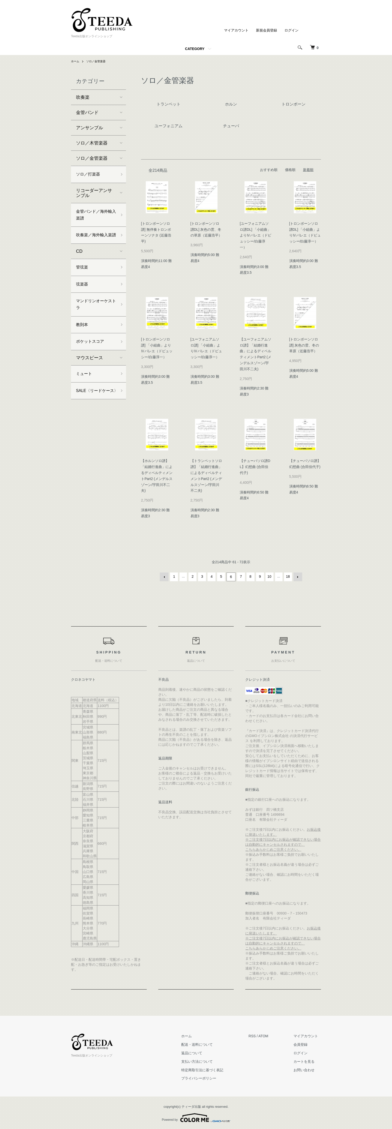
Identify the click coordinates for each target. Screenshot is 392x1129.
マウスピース (89, 375)
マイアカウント (236, 30)
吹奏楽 (83, 97)
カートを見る (307, 1061)
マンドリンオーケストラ (94, 318)
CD (79, 262)
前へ (165, 576)
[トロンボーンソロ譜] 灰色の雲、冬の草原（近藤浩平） (304, 345)
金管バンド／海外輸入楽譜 (94, 216)
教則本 (83, 340)
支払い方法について (205, 1061)
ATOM (269, 1035)
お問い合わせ (307, 1069)
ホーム (75, 61)
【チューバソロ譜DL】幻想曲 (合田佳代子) (255, 467)
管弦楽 (83, 279)
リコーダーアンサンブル (94, 194)
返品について (200, 1052)
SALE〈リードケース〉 (95, 413)
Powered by (196, 1117)
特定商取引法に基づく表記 (211, 1069)
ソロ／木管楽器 (92, 143)
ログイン (291, 30)
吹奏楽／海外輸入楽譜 (94, 242)
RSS (258, 1035)
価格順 (290, 170)
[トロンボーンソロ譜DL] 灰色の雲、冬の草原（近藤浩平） (206, 230)
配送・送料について (205, 1044)
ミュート (85, 391)
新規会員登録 (266, 30)
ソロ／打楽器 (89, 174)
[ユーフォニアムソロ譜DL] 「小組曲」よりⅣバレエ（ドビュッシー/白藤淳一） (255, 235)
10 (269, 576)
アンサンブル (89, 127)
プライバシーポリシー (207, 1078)
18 (288, 576)
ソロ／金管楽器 (97, 61)
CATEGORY (194, 49)
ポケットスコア (92, 358)
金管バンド (87, 112)
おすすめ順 (269, 170)
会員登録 (303, 1044)
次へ (297, 576)
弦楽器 (83, 297)
